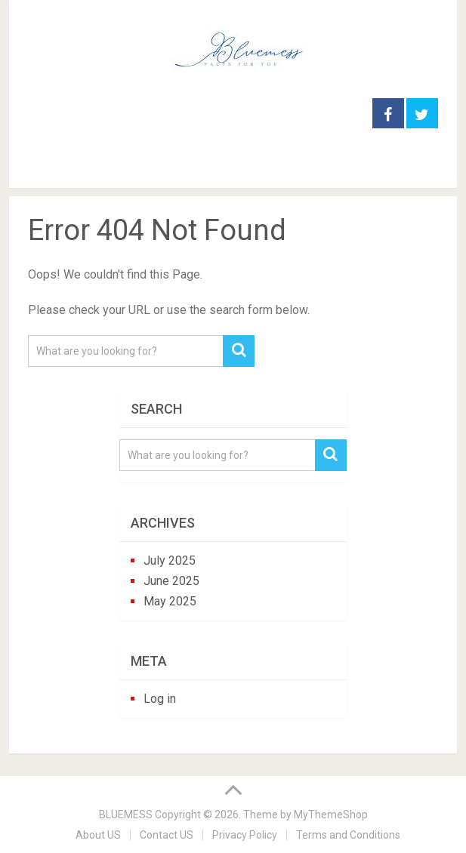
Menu (35, 170)
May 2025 (170, 601)
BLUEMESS (126, 814)
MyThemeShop (331, 814)
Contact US (166, 835)
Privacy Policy (244, 835)
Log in (160, 698)
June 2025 (171, 581)
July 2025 (170, 560)
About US (98, 835)
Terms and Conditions (348, 835)
